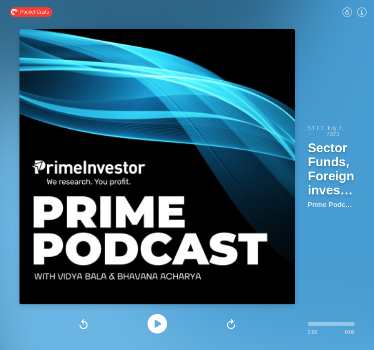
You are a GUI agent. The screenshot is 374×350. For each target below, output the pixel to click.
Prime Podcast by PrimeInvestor (331, 204)
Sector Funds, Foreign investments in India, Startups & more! (332, 169)
